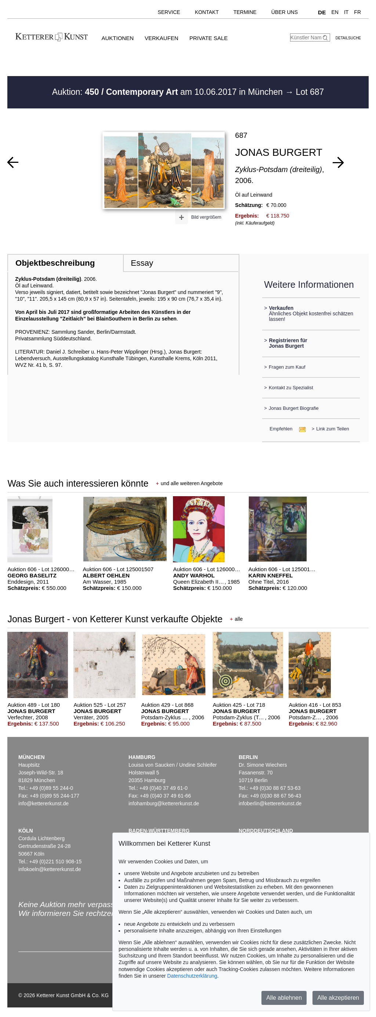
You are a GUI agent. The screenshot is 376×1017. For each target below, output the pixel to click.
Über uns (284, 12)
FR (357, 12)
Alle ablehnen (284, 998)
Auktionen (117, 38)
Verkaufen (161, 38)
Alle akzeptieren (338, 998)
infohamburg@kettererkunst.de (164, 803)
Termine (245, 12)
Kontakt (207, 12)
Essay (142, 263)
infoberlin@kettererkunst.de (270, 803)
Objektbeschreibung (55, 263)
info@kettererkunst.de (43, 803)
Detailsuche (348, 38)
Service (169, 12)
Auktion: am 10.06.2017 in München (168, 92)
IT (346, 12)
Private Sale (208, 38)
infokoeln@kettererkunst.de (49, 869)
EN (334, 12)
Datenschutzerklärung (192, 976)
